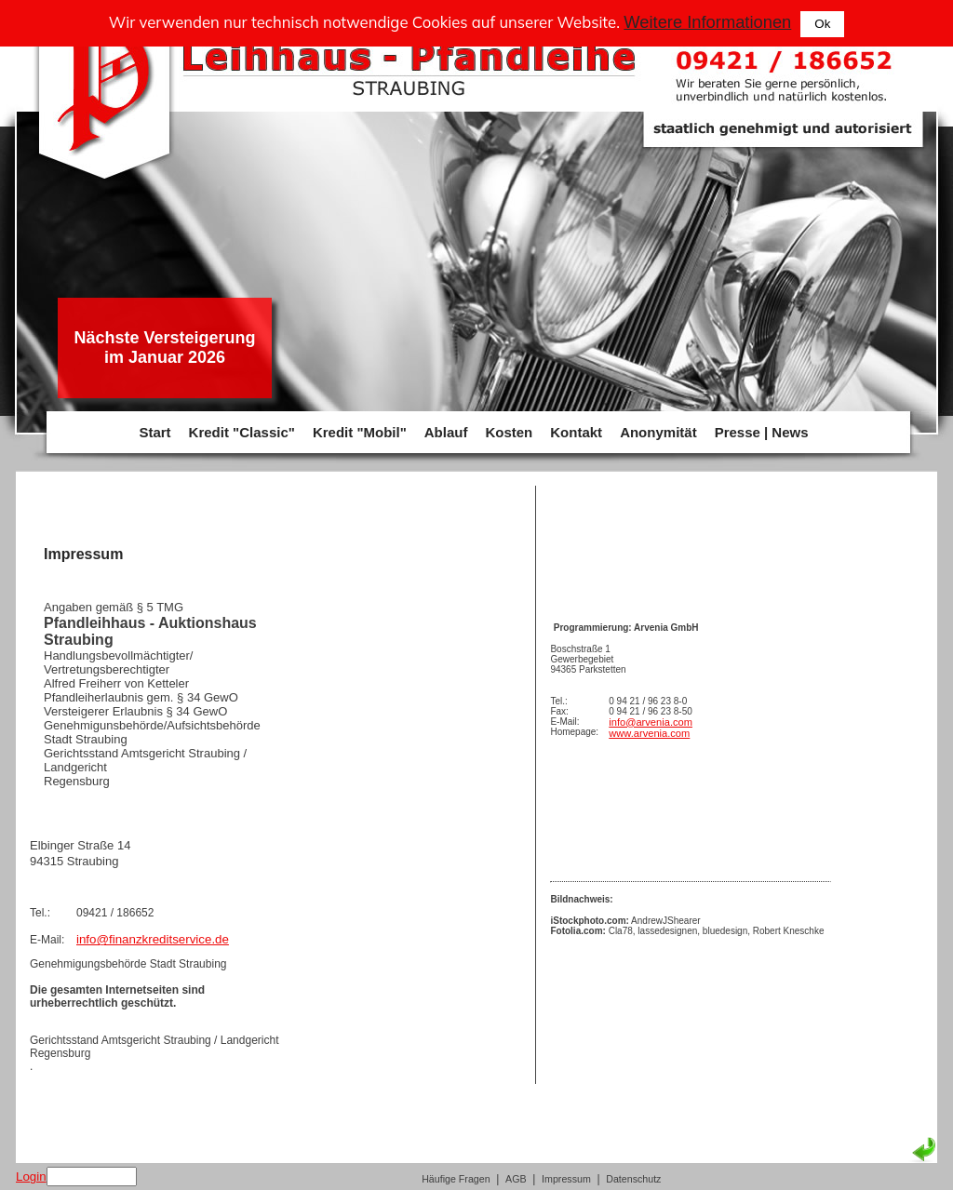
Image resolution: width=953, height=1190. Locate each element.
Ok (822, 24)
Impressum (566, 1178)
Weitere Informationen (707, 22)
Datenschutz (633, 1178)
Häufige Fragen (456, 1178)
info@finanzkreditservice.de (152, 939)
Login (31, 1176)
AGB (516, 1178)
